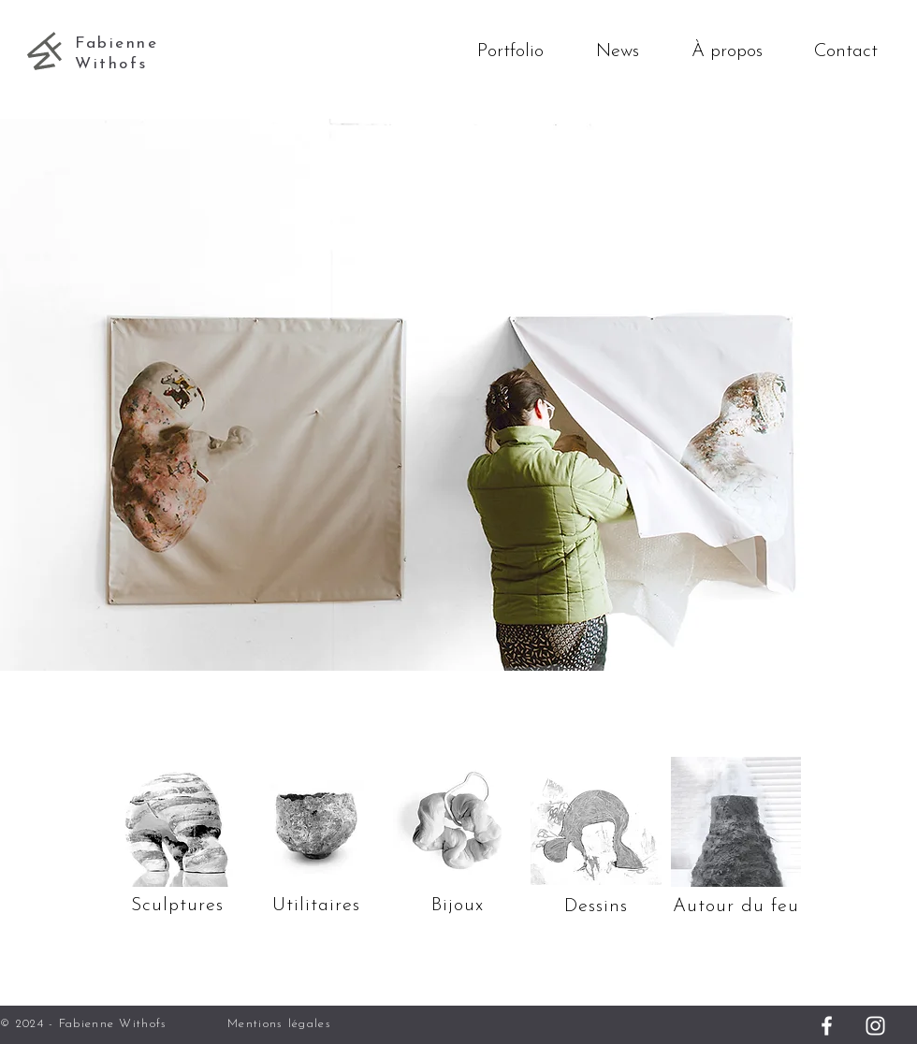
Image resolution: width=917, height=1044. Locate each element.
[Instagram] (875, 1025)
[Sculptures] (176, 822)
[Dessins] (596, 822)
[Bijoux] (457, 905)
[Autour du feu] (735, 822)
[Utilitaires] (316, 905)
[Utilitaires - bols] (316, 826)
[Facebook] (826, 1025)
